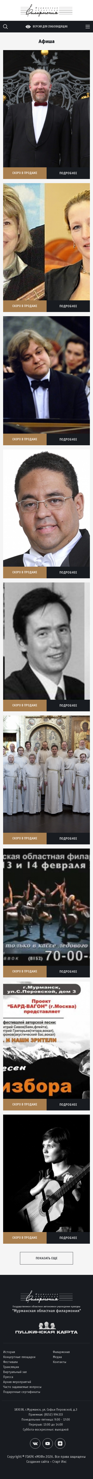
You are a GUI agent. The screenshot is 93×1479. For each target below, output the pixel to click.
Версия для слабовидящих (50, 26)
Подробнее (68, 173)
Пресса (8, 1377)
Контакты (59, 1362)
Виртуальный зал (15, 1372)
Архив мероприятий (17, 1382)
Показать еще (46, 1258)
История (9, 1352)
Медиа (57, 1357)
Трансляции (11, 1367)
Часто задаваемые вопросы (22, 1387)
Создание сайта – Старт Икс (46, 1461)
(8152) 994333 (53, 1414)
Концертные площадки (19, 1357)
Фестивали (10, 1362)
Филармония (61, 1352)
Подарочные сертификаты (21, 1392)
